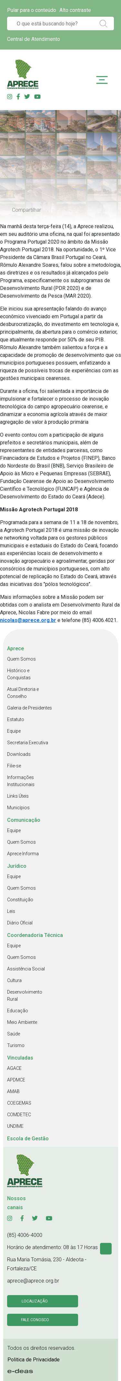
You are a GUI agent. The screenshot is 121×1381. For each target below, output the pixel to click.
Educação (17, 1010)
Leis (11, 911)
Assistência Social (26, 968)
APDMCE (16, 1079)
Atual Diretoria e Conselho (23, 693)
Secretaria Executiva (27, 742)
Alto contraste (75, 10)
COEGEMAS (19, 1103)
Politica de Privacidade (33, 1360)
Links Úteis (18, 796)
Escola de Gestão (28, 1138)
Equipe (14, 731)
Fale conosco (35, 1320)
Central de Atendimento (33, 39)
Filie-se (14, 765)
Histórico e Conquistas (19, 674)
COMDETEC (19, 1114)
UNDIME (15, 1126)
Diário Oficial (20, 922)
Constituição (20, 899)
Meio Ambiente (22, 1022)
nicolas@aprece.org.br (28, 620)
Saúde (13, 1033)
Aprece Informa (23, 853)
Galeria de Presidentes (29, 707)
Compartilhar (26, 210)
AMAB (13, 1091)
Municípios (18, 807)
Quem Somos (21, 659)
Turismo (16, 1045)
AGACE (14, 1068)
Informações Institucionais (21, 781)
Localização (35, 1301)
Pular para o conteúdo (31, 10)
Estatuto (15, 719)
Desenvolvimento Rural (24, 995)
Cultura (14, 980)
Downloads (19, 754)
